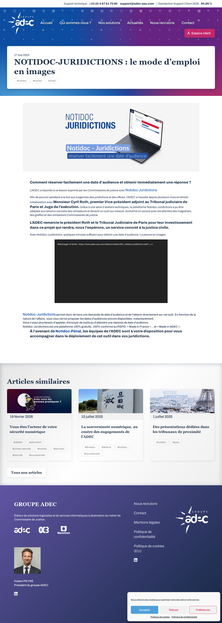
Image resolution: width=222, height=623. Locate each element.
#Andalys (90, 447)
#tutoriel (37, 80)
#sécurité (18, 455)
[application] (111, 271)
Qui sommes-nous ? (75, 23)
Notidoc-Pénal (68, 331)
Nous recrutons (162, 23)
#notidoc (21, 80)
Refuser (173, 610)
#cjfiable (18, 442)
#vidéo (52, 80)
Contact (188, 23)
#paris (176, 442)
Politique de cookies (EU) (149, 548)
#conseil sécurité (22, 448)
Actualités (135, 23)
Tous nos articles (26, 472)
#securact (59, 448)
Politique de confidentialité (184, 617)
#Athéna (106, 447)
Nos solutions (109, 23)
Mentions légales (147, 522)
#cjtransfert (35, 442)
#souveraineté (37, 455)
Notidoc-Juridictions (141, 190)
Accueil (46, 23)
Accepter (144, 610)
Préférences (203, 610)
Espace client (201, 33)
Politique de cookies (160, 617)
